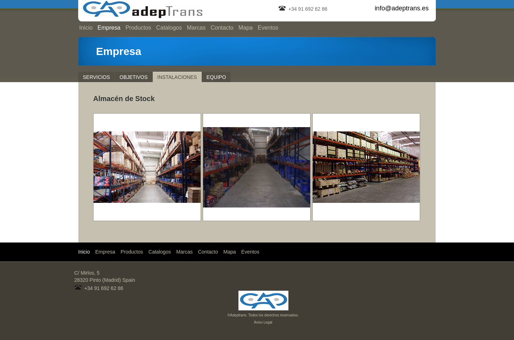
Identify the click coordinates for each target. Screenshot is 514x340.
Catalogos (169, 28)
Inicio (85, 28)
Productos (138, 28)
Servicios (96, 77)
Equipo (216, 77)
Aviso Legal (263, 322)
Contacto (222, 28)
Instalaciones (177, 77)
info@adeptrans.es (402, 8)
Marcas (196, 28)
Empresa (108, 28)
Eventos (268, 28)
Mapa (245, 28)
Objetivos (134, 77)
